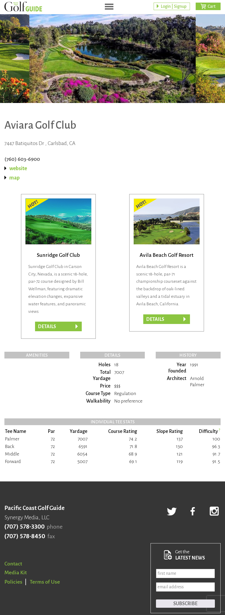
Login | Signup (174, 6)
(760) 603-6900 (22, 159)
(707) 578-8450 (24, 536)
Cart (211, 6)
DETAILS (155, 319)
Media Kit (15, 572)
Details (47, 326)
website (18, 168)
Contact (13, 563)
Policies (13, 582)
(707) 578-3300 (24, 527)
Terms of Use (45, 582)
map (14, 178)
